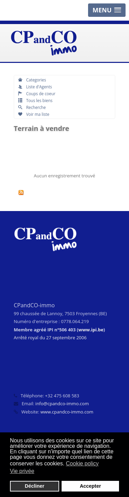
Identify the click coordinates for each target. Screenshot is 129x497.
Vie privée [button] (22, 471)
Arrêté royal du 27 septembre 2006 (50, 337)
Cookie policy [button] (82, 463)
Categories (32, 79)
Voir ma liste (33, 114)
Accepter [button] (90, 486)
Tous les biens (35, 100)
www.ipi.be (91, 330)
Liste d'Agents (35, 86)
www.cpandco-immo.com (66, 412)
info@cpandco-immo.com (62, 403)
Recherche (32, 107)
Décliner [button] (34, 486)
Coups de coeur (36, 93)
